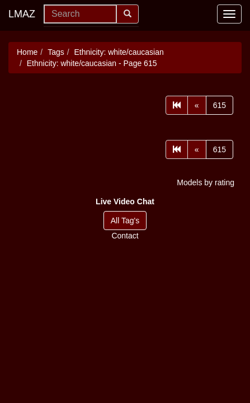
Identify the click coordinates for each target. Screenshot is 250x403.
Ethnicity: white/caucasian (119, 52)
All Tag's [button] (125, 220)
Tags (56, 52)
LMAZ (21, 14)
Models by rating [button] (205, 182)
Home (27, 52)
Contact (124, 235)
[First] (177, 105)
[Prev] (196, 105)
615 (219, 105)
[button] (125, 201)
